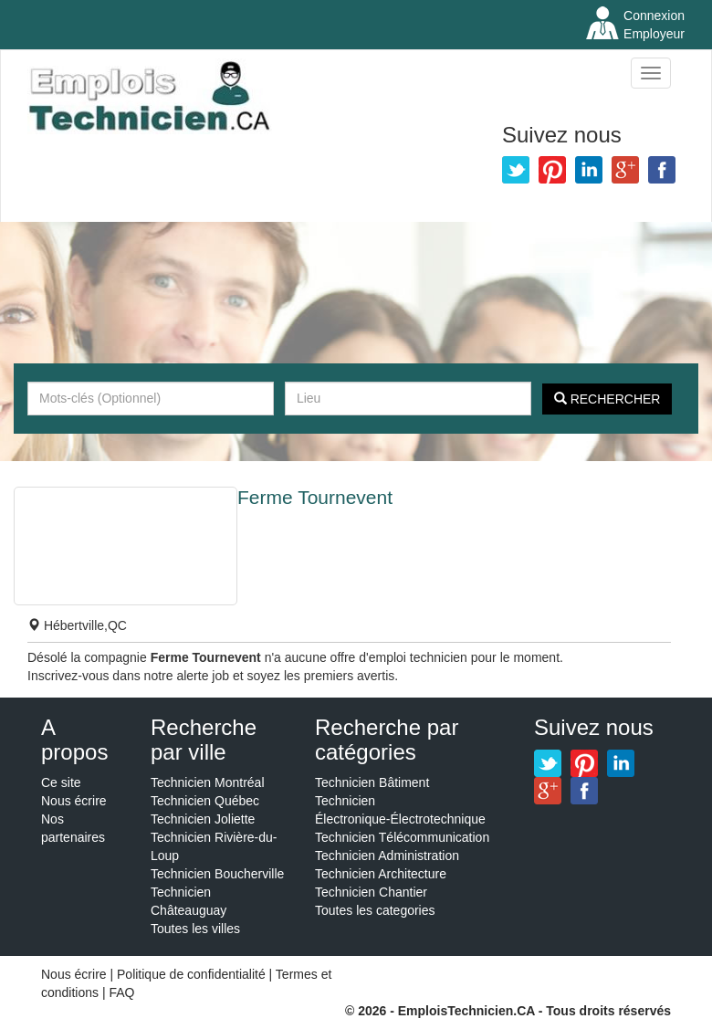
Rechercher (607, 399)
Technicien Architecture (380, 873)
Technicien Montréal (208, 782)
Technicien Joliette (203, 819)
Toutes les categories (375, 910)
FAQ (121, 992)
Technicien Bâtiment (372, 782)
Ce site (61, 782)
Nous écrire (74, 800)
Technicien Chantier (371, 892)
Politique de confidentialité (191, 974)
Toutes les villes (195, 928)
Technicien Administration (387, 855)
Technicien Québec (205, 800)
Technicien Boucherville (217, 873)
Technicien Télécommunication (402, 837)
